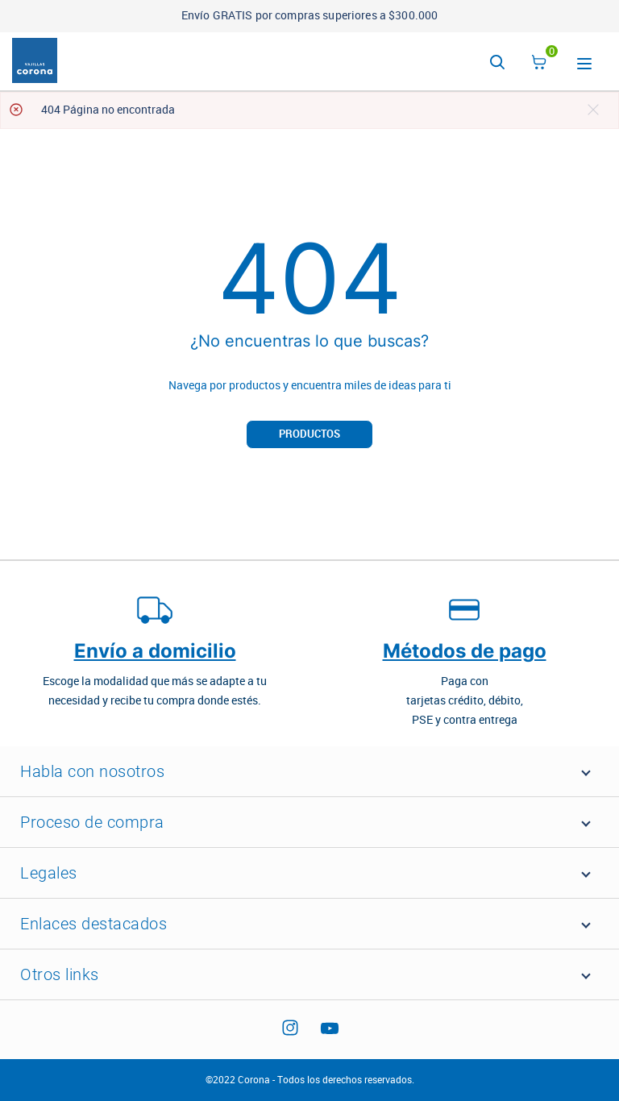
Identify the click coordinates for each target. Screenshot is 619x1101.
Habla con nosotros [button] (92, 771)
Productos (309, 434)
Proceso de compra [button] (92, 822)
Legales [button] (48, 873)
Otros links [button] (59, 974)
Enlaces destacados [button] (93, 923)
